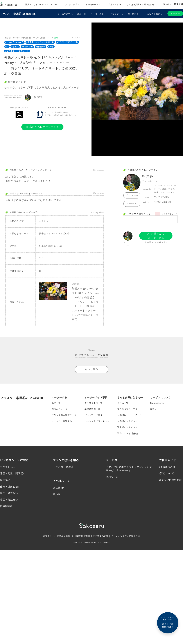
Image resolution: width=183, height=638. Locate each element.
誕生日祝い (59, 487)
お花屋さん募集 (62, 536)
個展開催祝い (7, 506)
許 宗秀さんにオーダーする (42, 126)
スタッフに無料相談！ (167, 622)
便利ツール (112, 477)
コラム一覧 (123, 403)
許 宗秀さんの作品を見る (156, 242)
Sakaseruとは (157, 403)
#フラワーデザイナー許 (67, 42)
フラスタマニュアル (127, 409)
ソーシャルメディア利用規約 (125, 536)
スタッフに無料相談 (170, 480)
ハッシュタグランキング (96, 421)
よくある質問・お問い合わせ (140, 4)
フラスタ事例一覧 (93, 403)
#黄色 (51, 47)
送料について (166, 473)
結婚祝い (58, 494)
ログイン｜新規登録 (173, 4)
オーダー (175, 13)
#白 (6, 47)
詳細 (56, 38)
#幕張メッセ (27, 47)
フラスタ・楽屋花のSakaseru (18, 13)
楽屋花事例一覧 (92, 409)
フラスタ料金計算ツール (64, 415)
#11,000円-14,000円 (14, 42)
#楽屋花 (15, 47)
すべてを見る (7, 467)
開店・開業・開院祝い (13, 473)
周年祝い (5, 480)
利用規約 (76, 536)
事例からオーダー (61, 409)
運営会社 (47, 536)
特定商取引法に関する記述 (94, 536)
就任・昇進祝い (9, 493)
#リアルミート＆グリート (17, 51)
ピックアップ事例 (93, 415)
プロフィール (132, 195)
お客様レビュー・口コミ (129, 415)
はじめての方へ (65, 14)
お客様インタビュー (127, 421)
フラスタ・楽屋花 (71, 4)
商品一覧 (81, 14)
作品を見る (132, 203)
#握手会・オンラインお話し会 (40, 42)
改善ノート (155, 409)
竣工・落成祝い (9, 499)
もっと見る (91, 369)
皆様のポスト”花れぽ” (128, 433)
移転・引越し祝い (10, 486)
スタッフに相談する (62, 421)
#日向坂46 (40, 47)
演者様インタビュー (127, 427)
